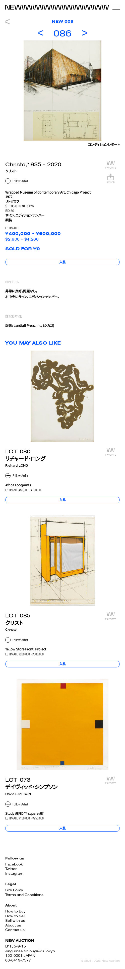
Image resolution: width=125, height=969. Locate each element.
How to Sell (15, 916)
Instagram (14, 873)
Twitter (11, 869)
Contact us (15, 930)
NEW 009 (63, 21)
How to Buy (15, 911)
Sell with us (15, 920)
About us (13, 925)
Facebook (14, 864)
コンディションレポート (104, 145)
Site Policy (14, 890)
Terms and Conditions (24, 895)
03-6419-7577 (18, 960)
